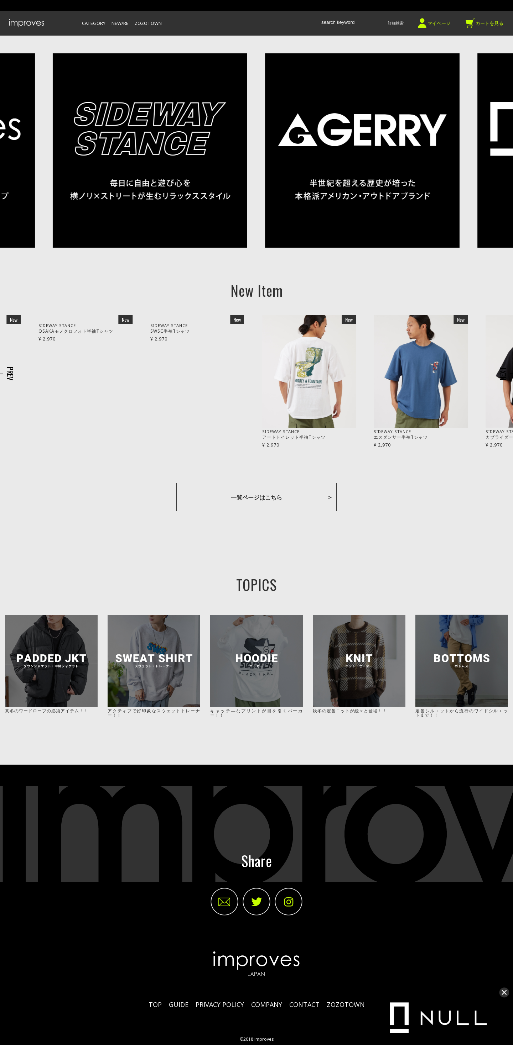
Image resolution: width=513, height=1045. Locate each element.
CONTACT (304, 1004)
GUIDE (178, 1004)
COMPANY (266, 1004)
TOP (155, 1004)
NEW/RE (120, 23)
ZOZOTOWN (148, 23)
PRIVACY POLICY (220, 1004)
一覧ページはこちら (256, 497)
